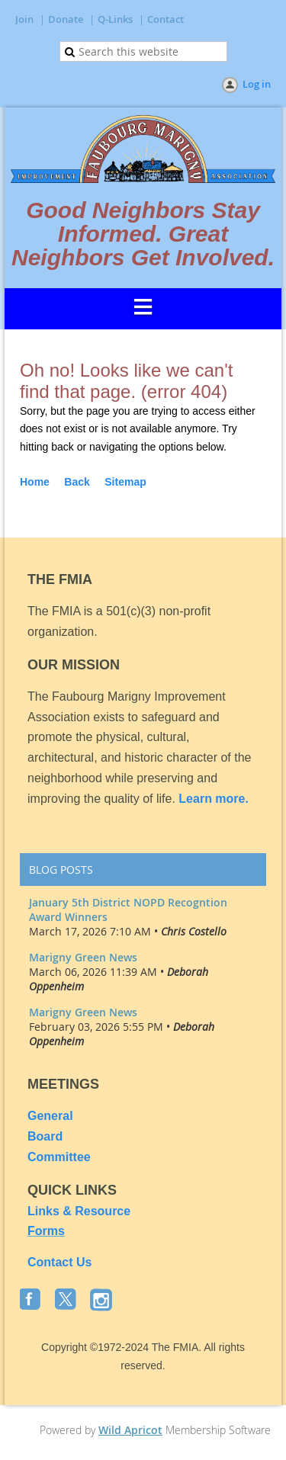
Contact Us (59, 1262)
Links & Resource (78, 1211)
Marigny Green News (83, 957)
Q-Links (115, 19)
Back (76, 482)
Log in (257, 84)
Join (24, 19)
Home (35, 482)
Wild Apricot (130, 1430)
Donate (65, 19)
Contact (165, 19)
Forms (46, 1230)
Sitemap (125, 482)
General (51, 1115)
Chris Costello (194, 931)
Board (45, 1136)
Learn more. (213, 798)
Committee (59, 1156)
